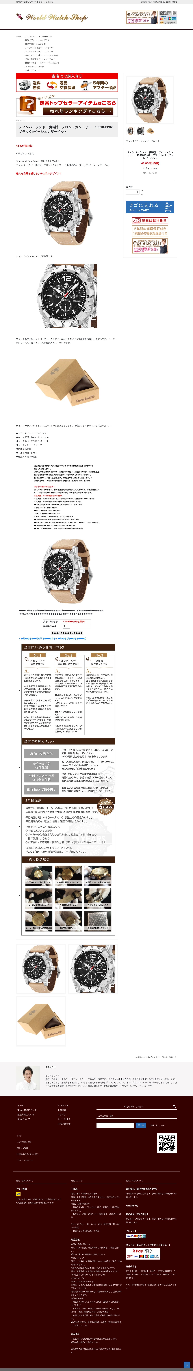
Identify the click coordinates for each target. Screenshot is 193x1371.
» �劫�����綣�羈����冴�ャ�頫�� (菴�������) (52, 638)
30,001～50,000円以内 (49, 63)
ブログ (19, 1135)
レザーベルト (49, 59)
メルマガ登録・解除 (25, 1139)
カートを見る (148, 25)
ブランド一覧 (107, 25)
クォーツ (49, 48)
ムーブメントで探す (33, 48)
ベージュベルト (52, 55)
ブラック (49, 51)
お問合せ (169, 25)
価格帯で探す (30, 63)
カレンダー (42, 44)
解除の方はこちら (159, 1125)
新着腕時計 (44, 25)
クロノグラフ (43, 40)
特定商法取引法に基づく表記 (30, 1148)
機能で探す (30, 40)
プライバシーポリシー (27, 1153)
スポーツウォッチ (32, 70)
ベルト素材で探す (32, 59)
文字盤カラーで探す (33, 51)
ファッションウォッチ (34, 66)
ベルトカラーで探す (33, 55)
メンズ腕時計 (65, 25)
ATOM (25, 1144)
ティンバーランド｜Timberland (38, 36)
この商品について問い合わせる (148, 1057)
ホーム (23, 25)
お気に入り (150, 173)
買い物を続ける (169, 1057)
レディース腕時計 (86, 25)
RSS (18, 1144)
